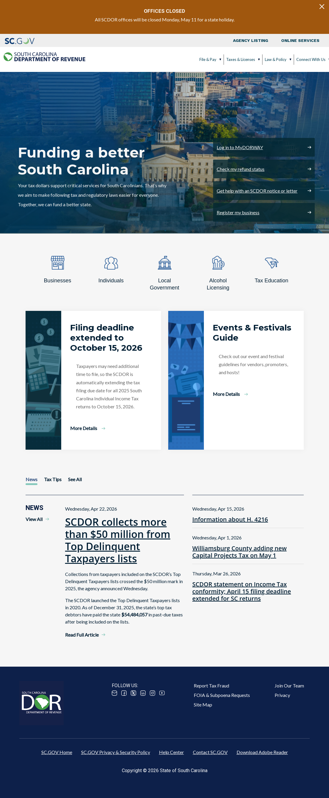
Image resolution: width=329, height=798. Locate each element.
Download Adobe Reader (262, 752)
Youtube (162, 693)
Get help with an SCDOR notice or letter (257, 190)
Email (114, 693)
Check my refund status (241, 169)
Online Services (300, 40)
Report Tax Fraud (211, 685)
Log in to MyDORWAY (240, 147)
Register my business (238, 212)
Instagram (152, 693)
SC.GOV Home (56, 752)
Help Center (171, 752)
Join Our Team (289, 685)
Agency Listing (250, 40)
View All (34, 519)
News (31, 479)
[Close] (321, 6)
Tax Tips (53, 479)
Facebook (124, 693)
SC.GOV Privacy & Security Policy (115, 752)
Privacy (282, 695)
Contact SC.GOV (210, 752)
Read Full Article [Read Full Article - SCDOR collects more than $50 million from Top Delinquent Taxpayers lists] (82, 635)
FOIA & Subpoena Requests (222, 695)
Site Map (203, 704)
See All (75, 479)
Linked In (143, 693)
